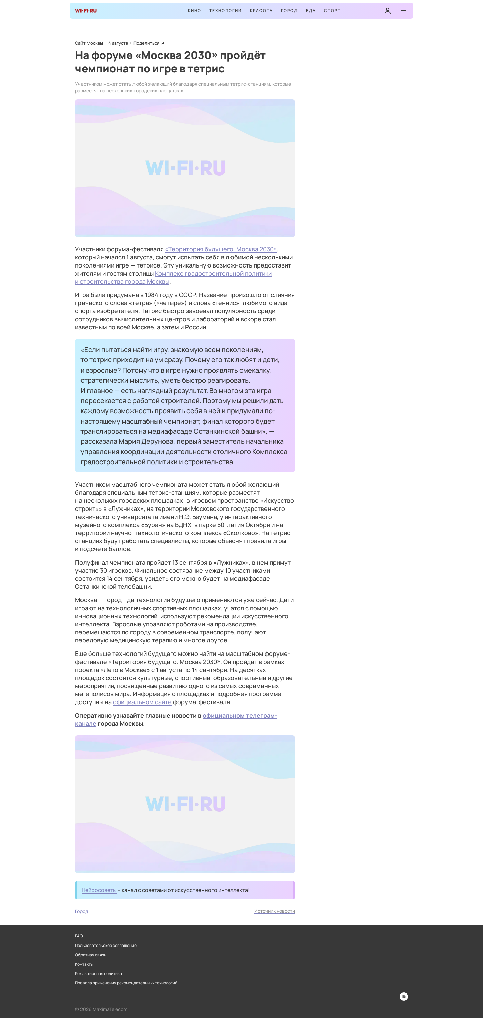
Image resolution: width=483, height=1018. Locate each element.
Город (289, 10)
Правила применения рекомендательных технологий (126, 983)
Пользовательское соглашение (106, 945)
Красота (261, 10)
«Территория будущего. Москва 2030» (221, 249)
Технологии (225, 10)
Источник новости (274, 911)
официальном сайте (142, 702)
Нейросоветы (99, 890)
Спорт (332, 10)
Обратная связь (90, 955)
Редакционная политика (98, 973)
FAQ (79, 936)
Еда (311, 10)
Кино (194, 10)
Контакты (84, 964)
